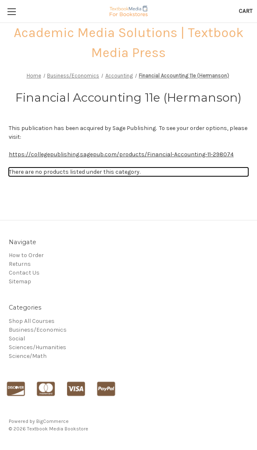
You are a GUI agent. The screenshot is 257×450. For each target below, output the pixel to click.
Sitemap (20, 281)
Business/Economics (38, 329)
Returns (20, 264)
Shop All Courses (32, 321)
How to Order (26, 255)
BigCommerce (52, 421)
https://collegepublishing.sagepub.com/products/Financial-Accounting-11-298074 (121, 154)
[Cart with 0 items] (245, 11)
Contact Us (24, 272)
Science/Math (28, 356)
